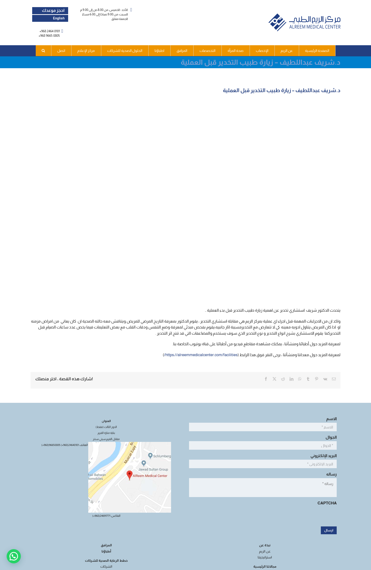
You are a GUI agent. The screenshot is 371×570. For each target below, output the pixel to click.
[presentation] (301, 516)
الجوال (330, 437)
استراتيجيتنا (265, 557)
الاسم (330, 419)
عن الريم (265, 551)
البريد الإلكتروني (322, 455)
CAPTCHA (327, 503)
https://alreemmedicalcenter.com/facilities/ (201, 355)
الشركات (106, 566)
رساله (330, 474)
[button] (43, 50)
